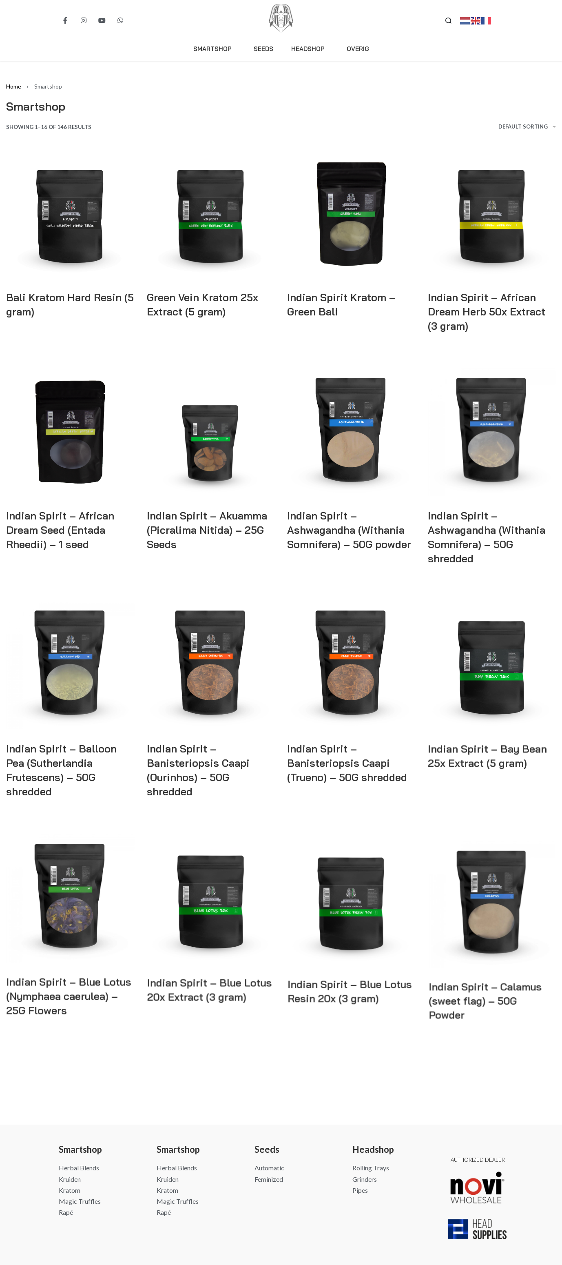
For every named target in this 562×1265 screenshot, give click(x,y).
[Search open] (448, 20)
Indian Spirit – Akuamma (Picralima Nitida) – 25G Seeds (207, 530)
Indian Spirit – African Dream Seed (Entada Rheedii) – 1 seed (60, 530)
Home (13, 86)
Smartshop (214, 49)
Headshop (310, 49)
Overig (358, 49)
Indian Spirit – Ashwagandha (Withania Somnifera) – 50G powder (349, 531)
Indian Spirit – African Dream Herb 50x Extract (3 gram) (486, 311)
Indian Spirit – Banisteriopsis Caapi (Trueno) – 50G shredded (347, 776)
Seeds (263, 49)
